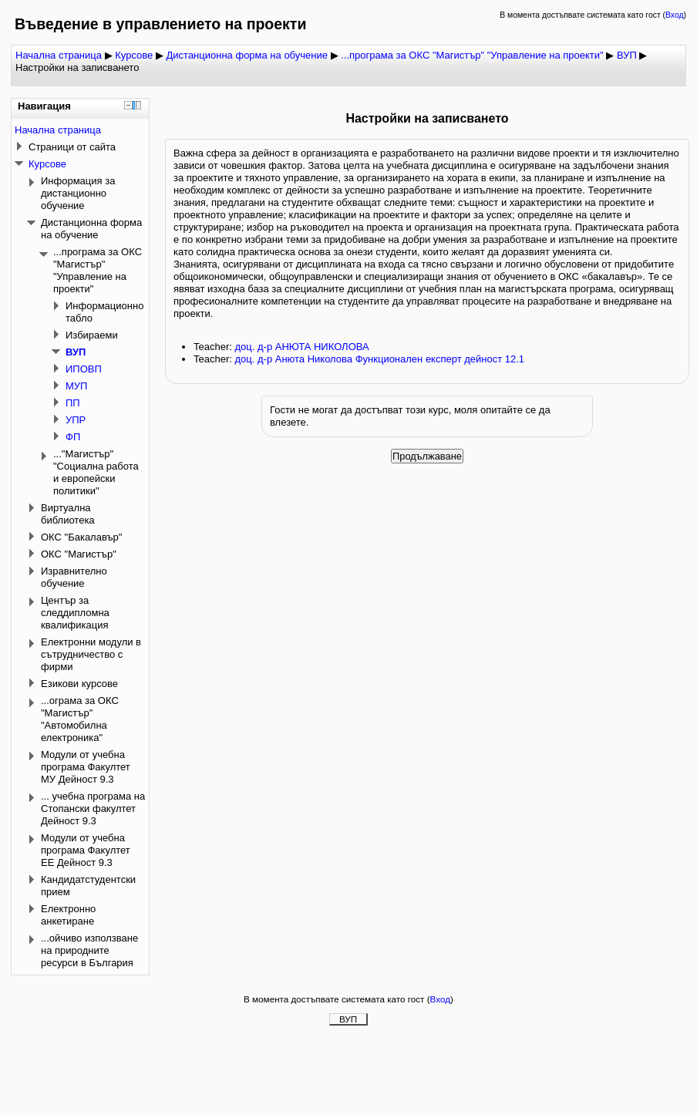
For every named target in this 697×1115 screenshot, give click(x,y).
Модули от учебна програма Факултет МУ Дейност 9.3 (85, 767)
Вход (674, 15)
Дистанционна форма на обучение (247, 55)
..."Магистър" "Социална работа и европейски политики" (96, 472)
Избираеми (92, 335)
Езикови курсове (79, 683)
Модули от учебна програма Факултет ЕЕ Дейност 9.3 (85, 850)
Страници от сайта (72, 147)
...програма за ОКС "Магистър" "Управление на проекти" (472, 55)
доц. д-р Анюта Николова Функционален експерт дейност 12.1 (379, 359)
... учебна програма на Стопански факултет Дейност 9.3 (93, 808)
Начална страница (58, 55)
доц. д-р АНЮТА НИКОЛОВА (301, 346)
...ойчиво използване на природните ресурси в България (89, 950)
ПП (73, 403)
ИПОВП (84, 369)
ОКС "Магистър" (78, 554)
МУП (76, 386)
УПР (76, 420)
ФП (73, 437)
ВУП (627, 55)
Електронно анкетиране (68, 915)
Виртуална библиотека (68, 514)
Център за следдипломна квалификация (75, 613)
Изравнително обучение (74, 577)
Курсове (134, 55)
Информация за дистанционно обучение (78, 193)
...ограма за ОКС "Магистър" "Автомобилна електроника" (80, 719)
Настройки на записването (77, 67)
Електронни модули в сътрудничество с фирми (91, 654)
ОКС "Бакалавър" (81, 537)
